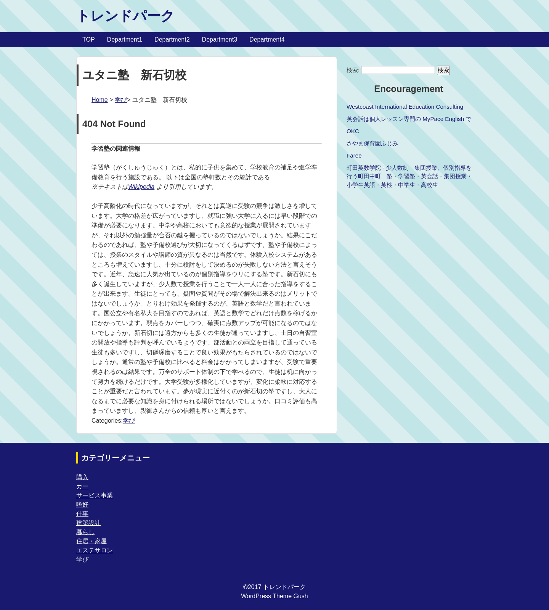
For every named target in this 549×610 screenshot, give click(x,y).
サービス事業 (94, 495)
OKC (353, 131)
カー (82, 486)
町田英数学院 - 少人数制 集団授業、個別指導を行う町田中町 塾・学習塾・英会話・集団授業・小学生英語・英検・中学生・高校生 (409, 176)
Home (100, 100)
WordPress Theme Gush (274, 596)
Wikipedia (141, 186)
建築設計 (88, 523)
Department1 (125, 39)
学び (121, 100)
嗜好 (82, 504)
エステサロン (94, 550)
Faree (354, 155)
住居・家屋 (91, 541)
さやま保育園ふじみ (372, 143)
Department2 (172, 39)
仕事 (82, 513)
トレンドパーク (125, 16)
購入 (82, 477)
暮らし (85, 532)
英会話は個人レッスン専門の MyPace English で (409, 119)
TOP (88, 39)
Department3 (220, 39)
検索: (353, 70)
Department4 (267, 39)
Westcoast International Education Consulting (405, 106)
